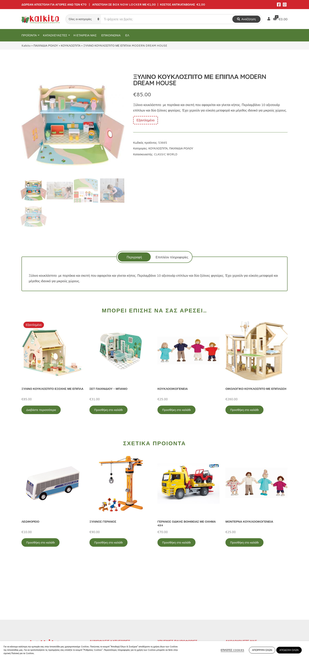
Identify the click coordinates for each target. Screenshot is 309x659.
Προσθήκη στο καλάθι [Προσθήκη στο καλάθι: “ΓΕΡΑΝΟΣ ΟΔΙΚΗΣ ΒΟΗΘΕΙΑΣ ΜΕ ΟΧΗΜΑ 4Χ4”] (176, 542)
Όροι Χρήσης (166, 605)
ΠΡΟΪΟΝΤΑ (29, 35)
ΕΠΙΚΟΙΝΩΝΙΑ (110, 35)
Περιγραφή (134, 257)
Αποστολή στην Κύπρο (173, 618)
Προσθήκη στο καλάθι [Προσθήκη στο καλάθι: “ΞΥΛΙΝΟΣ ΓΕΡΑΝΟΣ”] (108, 542)
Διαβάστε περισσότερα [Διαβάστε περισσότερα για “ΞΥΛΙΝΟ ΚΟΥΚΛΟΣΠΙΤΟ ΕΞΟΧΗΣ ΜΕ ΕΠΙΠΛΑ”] (41, 410)
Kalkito (26, 45)
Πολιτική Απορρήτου (171, 599)
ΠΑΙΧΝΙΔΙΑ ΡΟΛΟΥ (46, 45)
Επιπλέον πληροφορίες (172, 257)
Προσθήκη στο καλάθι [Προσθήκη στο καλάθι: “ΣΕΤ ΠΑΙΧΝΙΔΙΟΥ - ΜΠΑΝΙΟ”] (108, 410)
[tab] (134, 257)
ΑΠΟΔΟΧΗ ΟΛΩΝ (289, 650)
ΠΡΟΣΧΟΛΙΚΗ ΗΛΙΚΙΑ (105, 605)
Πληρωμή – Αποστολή (173, 612)
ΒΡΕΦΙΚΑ (96, 618)
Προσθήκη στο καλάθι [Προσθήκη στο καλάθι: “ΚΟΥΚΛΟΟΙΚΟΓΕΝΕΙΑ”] (176, 410)
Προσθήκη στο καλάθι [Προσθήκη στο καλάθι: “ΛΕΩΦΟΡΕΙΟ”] (40, 542)
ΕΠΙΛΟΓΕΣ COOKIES (232, 650)
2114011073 (31, 612)
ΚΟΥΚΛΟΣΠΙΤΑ (71, 45)
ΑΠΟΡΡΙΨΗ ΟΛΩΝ (262, 650)
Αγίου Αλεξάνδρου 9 (35, 607)
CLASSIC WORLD (165, 154)
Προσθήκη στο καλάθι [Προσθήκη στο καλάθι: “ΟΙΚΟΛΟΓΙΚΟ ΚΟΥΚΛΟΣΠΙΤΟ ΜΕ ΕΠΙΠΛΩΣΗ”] (244, 410)
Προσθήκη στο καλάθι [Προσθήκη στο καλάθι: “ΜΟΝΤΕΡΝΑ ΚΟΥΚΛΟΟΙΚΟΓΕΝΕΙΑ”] (244, 542)
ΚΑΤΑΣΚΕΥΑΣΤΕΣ (55, 35)
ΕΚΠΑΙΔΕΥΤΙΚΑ (100, 599)
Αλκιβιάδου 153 (32, 626)
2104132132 (31, 631)
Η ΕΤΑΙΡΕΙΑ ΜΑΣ (85, 35)
